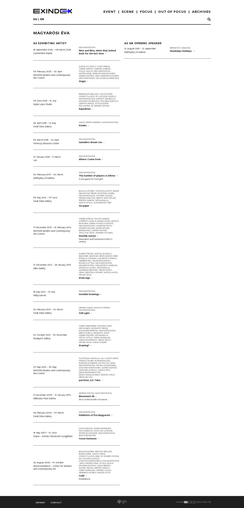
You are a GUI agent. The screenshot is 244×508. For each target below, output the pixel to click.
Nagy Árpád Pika (89, 463)
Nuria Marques (102, 428)
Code (83, 475)
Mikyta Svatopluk (106, 198)
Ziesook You (86, 377)
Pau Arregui (86, 431)
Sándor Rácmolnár (104, 73)
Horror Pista (104, 226)
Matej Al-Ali (97, 358)
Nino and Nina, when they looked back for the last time (97, 52)
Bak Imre (84, 256)
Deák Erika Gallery (42, 126)
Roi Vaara (84, 106)
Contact (56, 502)
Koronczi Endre (88, 363)
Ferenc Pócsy (86, 393)
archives (201, 12)
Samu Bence (103, 465)
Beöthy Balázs (103, 451)
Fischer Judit (104, 326)
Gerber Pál (85, 260)
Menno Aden (86, 307)
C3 (209, 502)
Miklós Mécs (86, 333)
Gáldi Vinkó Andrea (90, 122)
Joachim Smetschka (90, 367)
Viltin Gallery (39, 268)
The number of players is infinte (98, 175)
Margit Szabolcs (105, 99)
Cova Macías (86, 428)
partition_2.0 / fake (91, 380)
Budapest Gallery (41, 338)
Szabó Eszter (86, 76)
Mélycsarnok (39, 295)
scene (128, 12)
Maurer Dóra (86, 265)
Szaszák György (88, 370)
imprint (40, 502)
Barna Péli (85, 230)
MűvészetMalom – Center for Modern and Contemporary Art (52, 467)
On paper (85, 205)
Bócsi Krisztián (87, 435)
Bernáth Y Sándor (180, 48)
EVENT (109, 12)
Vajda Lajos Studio (42, 104)
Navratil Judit (101, 333)
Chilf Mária (103, 66)
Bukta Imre (112, 256)
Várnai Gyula (103, 470)
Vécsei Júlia (85, 275)
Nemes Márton (87, 198)
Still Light (85, 313)
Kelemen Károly (101, 260)
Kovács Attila (86, 263)
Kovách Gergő (104, 223)
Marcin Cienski (102, 307)
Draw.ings (86, 277)
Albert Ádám (86, 253)
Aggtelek (84, 358)
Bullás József (87, 191)
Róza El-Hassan (87, 258)
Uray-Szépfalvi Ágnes (107, 76)
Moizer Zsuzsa (104, 195)
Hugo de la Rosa (103, 431)
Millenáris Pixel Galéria (44, 398)
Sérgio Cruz (108, 375)
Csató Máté (105, 94)
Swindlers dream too (92, 142)
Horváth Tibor (99, 328)
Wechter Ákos (87, 78)
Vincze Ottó (103, 472)
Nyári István (102, 228)
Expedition (86, 108)
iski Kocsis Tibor (88, 193)
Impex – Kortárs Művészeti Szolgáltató (53, 436)
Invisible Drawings (90, 294)
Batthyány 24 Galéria (43, 177)
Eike (97, 456)
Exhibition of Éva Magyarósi (96, 415)
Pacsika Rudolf (109, 101)
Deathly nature (89, 235)
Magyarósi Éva (87, 47)
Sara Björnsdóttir (90, 372)
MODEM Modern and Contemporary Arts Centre (51, 76)
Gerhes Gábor (102, 69)
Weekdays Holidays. (182, 50)
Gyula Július (86, 71)
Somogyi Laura (87, 267)
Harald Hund (86, 360)
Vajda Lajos (110, 272)
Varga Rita (104, 370)
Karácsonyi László (108, 221)
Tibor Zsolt (105, 270)
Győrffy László (87, 221)
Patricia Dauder (88, 433)
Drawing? (85, 345)
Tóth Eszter (101, 103)
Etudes (84, 125)
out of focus (172, 12)
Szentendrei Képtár (42, 53)
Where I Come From (91, 159)
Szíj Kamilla (101, 200)
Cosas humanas (89, 438)
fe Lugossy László (105, 96)
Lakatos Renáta (88, 340)
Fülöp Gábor (101, 218)
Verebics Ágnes (104, 233)
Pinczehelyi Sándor (106, 265)
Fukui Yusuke (100, 342)
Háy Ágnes (84, 328)
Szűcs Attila (86, 202)
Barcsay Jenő (97, 256)
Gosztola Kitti (104, 191)
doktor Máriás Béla (90, 461)
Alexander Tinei (102, 202)
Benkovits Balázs (89, 94)
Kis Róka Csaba (106, 193)
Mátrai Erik (85, 73)
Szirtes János (86, 103)
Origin (84, 81)
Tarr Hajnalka (102, 337)
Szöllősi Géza (87, 233)
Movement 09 (88, 396)
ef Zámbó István (100, 106)
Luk (35, 160)
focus (146, 12)
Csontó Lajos (86, 96)
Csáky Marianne (87, 326)
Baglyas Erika (86, 451)
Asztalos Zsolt (87, 66)
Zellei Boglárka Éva (107, 78)
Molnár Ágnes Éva (89, 101)
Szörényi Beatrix (88, 270)
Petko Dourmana (106, 365)
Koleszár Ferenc (88, 330)
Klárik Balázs (102, 360)
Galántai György (107, 258)
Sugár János (86, 468)
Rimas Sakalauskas (89, 375)
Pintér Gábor (86, 200)
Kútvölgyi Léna (106, 363)
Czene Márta (86, 69)
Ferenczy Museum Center (46, 143)
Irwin (116, 191)
